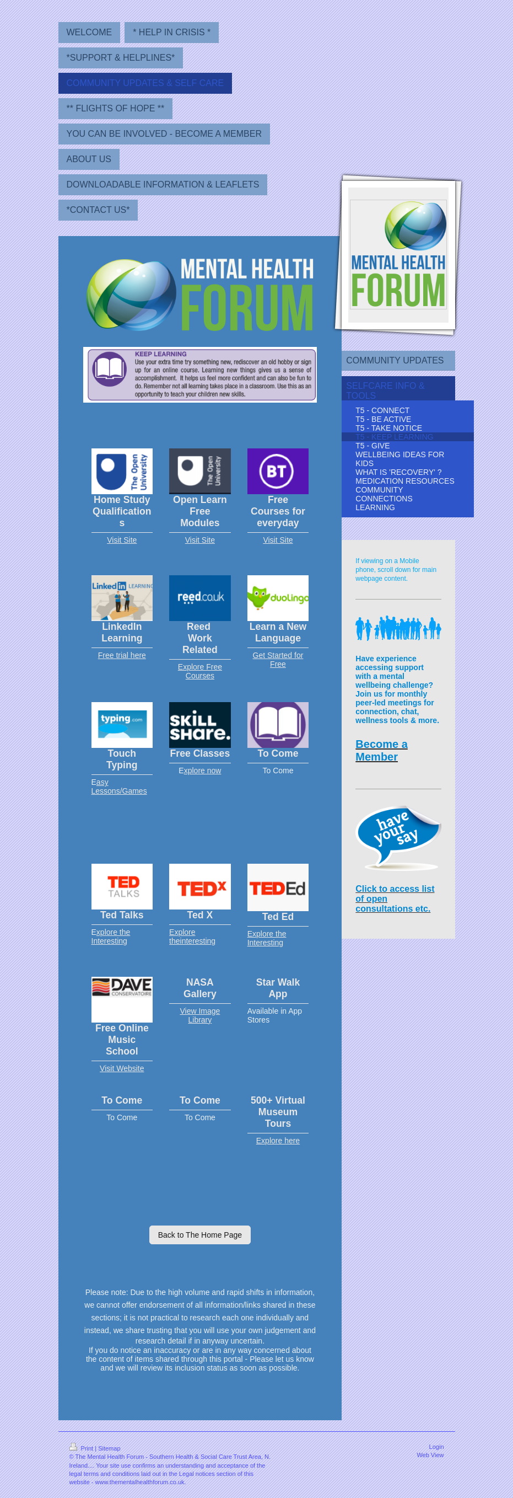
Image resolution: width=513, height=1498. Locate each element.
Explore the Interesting (267, 938)
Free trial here (122, 655)
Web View (430, 1455)
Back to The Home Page (200, 1234)
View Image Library (200, 1015)
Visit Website (122, 1068)
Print (82, 1448)
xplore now (203, 770)
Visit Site (122, 540)
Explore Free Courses (200, 671)
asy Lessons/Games (119, 786)
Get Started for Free (278, 659)
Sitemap (109, 1448)
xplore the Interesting (111, 936)
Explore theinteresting (192, 936)
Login (436, 1446)
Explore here (278, 1140)
